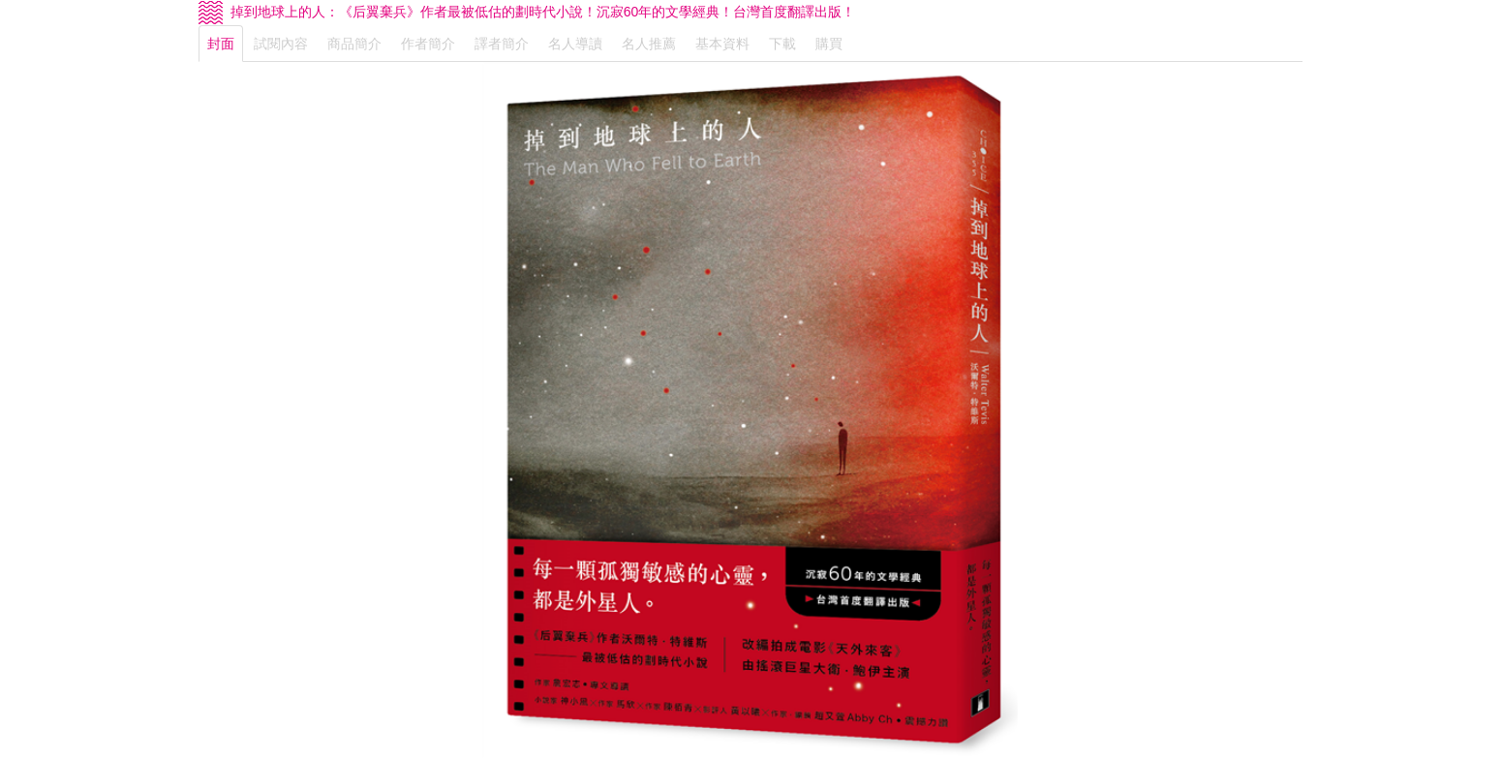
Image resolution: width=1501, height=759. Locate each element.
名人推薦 (649, 43)
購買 (828, 43)
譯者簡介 (502, 43)
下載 (782, 43)
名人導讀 (575, 43)
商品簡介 (354, 43)
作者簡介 (428, 43)
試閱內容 (281, 43)
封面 (220, 43)
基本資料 (722, 43)
